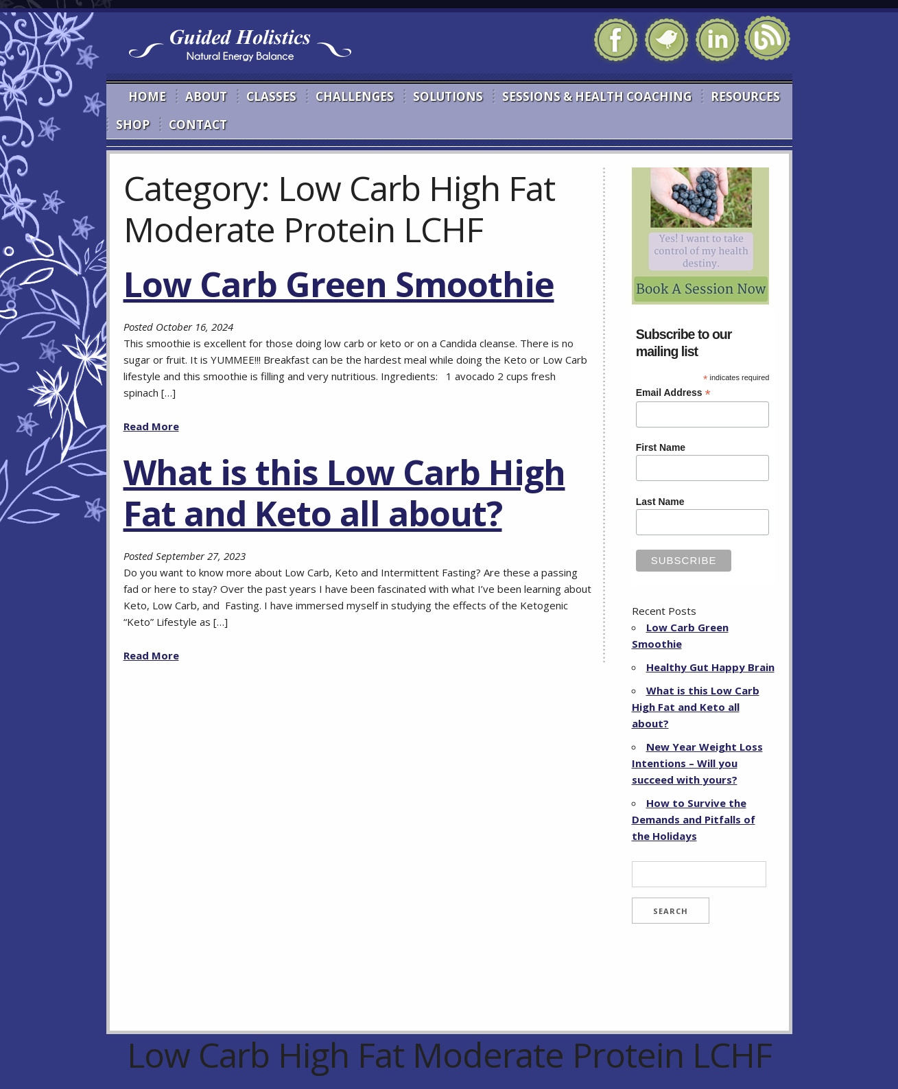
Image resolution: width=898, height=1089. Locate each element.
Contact (198, 124)
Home (147, 96)
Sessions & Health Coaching (597, 96)
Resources (745, 96)
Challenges (355, 96)
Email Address (673, 392)
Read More (151, 426)
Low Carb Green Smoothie (338, 284)
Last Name (660, 501)
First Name (660, 447)
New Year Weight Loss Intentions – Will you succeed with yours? (697, 763)
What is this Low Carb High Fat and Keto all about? (344, 493)
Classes (271, 96)
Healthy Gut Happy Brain (710, 667)
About (206, 96)
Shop (133, 124)
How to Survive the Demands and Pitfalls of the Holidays (693, 819)
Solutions (448, 96)
